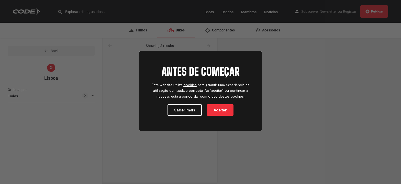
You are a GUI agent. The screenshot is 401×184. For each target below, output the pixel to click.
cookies (190, 85)
